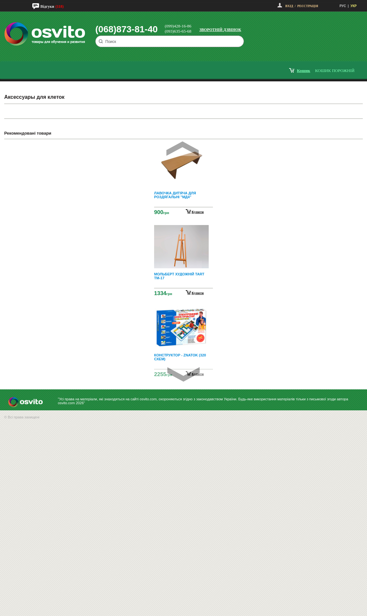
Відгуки (47, 6)
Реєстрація (307, 6)
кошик (303, 70)
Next (183, 374)
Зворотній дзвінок (220, 29)
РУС (343, 6)
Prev (182, 148)
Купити (198, 212)
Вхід (289, 6)
